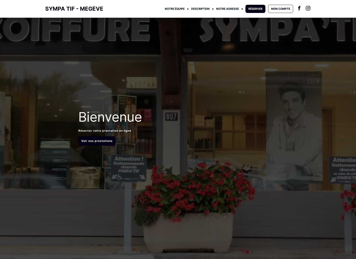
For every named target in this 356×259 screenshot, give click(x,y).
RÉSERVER (255, 8)
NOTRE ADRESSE (227, 8)
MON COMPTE (280, 8)
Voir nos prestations (97, 141)
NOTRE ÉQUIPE (175, 8)
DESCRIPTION (200, 8)
